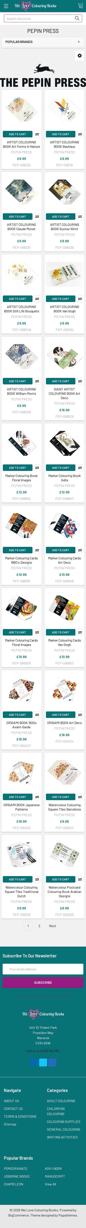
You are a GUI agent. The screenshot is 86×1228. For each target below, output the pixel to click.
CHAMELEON (13, 1184)
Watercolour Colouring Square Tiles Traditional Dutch (21, 891)
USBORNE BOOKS (17, 1176)
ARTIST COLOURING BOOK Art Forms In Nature (21, 144)
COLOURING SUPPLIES (63, 1121)
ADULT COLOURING (61, 1101)
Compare (37, 134)
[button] (79, 55)
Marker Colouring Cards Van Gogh (64, 642)
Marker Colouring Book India (64, 478)
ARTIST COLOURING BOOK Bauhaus (64, 144)
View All (50, 1184)
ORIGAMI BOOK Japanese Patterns (21, 807)
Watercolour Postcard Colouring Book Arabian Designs (64, 891)
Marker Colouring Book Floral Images (21, 478)
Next (55, 926)
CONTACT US (13, 1108)
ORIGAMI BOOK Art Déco (64, 723)
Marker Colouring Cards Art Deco (64, 560)
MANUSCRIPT (55, 1176)
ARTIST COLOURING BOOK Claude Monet (21, 226)
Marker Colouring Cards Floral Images (21, 642)
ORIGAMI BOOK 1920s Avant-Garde (21, 725)
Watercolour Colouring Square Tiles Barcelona (64, 807)
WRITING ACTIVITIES (62, 1137)
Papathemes (67, 1215)
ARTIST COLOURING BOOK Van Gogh (64, 309)
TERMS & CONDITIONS (20, 1116)
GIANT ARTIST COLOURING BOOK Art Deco (64, 393)
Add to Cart (17, 134)
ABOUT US (11, 1101)
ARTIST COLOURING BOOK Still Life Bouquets (21, 309)
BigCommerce (18, 1215)
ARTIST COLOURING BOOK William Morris (21, 391)
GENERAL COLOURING (63, 1129)
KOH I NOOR (53, 1168)
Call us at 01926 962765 (43, 1051)
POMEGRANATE (16, 1168)
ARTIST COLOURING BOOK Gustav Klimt (64, 226)
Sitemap (10, 1124)
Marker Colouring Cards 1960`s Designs (21, 560)
